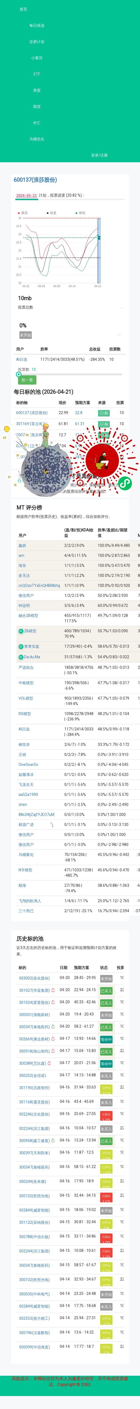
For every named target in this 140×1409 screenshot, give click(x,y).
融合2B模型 (28, 615)
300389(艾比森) (32, 1063)
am (21, 555)
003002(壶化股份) (34, 978)
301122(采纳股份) (34, 1222)
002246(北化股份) (34, 1114)
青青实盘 (31, 646)
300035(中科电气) (34, 1294)
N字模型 (25, 870)
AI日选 (21, 359)
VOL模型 (26, 698)
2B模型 (30, 631)
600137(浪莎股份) (35, 180)
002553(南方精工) (34, 1318)
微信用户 (26, 595)
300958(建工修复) (34, 1141)
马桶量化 (26, 854)
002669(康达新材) (34, 1039)
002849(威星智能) (34, 1210)
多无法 (24, 575)
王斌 (22, 754)
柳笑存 (24, 744)
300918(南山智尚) (34, 1051)
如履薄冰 (26, 774)
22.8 (78, 413)
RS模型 (25, 714)
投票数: (24, 369)
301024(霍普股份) (34, 1002)
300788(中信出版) (34, 1237)
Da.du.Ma (32, 657)
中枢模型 (26, 683)
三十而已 (26, 911)
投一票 (27, 380)
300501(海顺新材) (34, 1015)
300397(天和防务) (34, 1153)
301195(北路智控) (34, 1088)
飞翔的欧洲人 (30, 901)
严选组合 (26, 667)
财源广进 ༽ (36, 824)
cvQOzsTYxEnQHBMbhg (39, 585)
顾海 (22, 885)
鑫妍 (22, 545)
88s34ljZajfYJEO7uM (36, 814)
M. (21, 631)
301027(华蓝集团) (34, 990)
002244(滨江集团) (34, 1128)
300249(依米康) (32, 1181)
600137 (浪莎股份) (32, 413)
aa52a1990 (28, 794)
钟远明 (24, 605)
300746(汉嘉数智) (34, 1333)
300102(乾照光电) (34, 1196)
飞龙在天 (26, 784)
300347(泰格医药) (34, 1027)
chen (23, 804)
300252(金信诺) (32, 1075)
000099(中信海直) (34, 1347)
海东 (22, 565)
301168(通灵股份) (34, 1102)
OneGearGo (28, 764)
